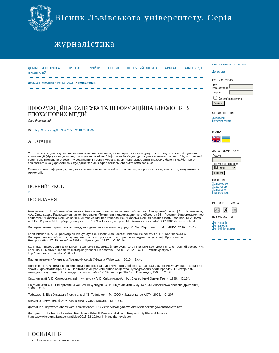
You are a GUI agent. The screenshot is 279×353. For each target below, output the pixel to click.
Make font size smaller (217, 209)
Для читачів (219, 222)
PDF (30, 191)
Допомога (218, 71)
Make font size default (225, 209)
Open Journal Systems (229, 64)
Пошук (113, 68)
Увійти (95, 68)
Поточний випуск (142, 68)
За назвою (219, 189)
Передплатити (221, 121)
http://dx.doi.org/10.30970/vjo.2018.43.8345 (64, 130)
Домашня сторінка (44, 68)
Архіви (170, 68)
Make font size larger (234, 209)
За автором (219, 186)
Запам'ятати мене (230, 98)
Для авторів (220, 225)
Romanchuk (86, 82)
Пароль (217, 92)
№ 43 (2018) (65, 82)
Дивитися (218, 118)
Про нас (75, 68)
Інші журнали (220, 192)
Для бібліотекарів (223, 228)
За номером (220, 183)
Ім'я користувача (220, 86)
